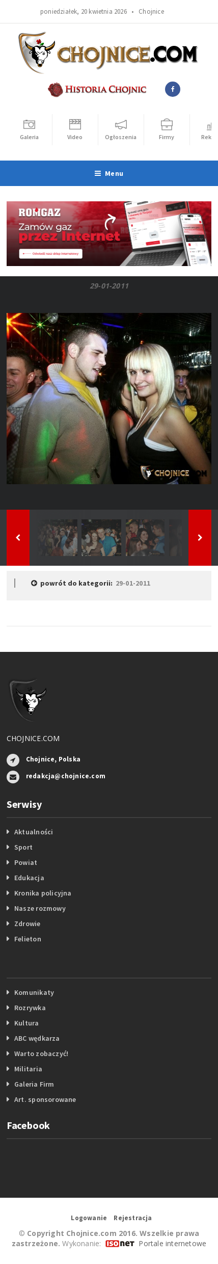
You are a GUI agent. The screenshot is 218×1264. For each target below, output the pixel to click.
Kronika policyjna (43, 893)
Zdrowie (27, 923)
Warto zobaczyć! (41, 1053)
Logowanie (89, 1218)
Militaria (28, 1068)
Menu (109, 173)
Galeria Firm (34, 1084)
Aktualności (33, 831)
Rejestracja (133, 1218)
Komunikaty (34, 992)
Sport (23, 847)
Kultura (26, 1023)
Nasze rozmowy (40, 908)
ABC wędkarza (37, 1038)
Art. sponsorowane (45, 1099)
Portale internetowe (172, 1243)
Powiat (25, 862)
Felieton (27, 938)
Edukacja (29, 877)
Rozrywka (30, 1007)
